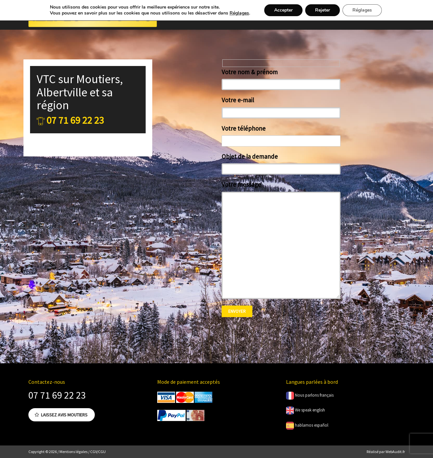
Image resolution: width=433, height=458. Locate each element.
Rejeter (322, 10)
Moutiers (98, 79)
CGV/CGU (98, 451)
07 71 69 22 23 (57, 395)
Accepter (283, 10)
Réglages (239, 13)
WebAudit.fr (395, 451)
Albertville (62, 92)
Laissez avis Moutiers (61, 415)
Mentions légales (73, 451)
